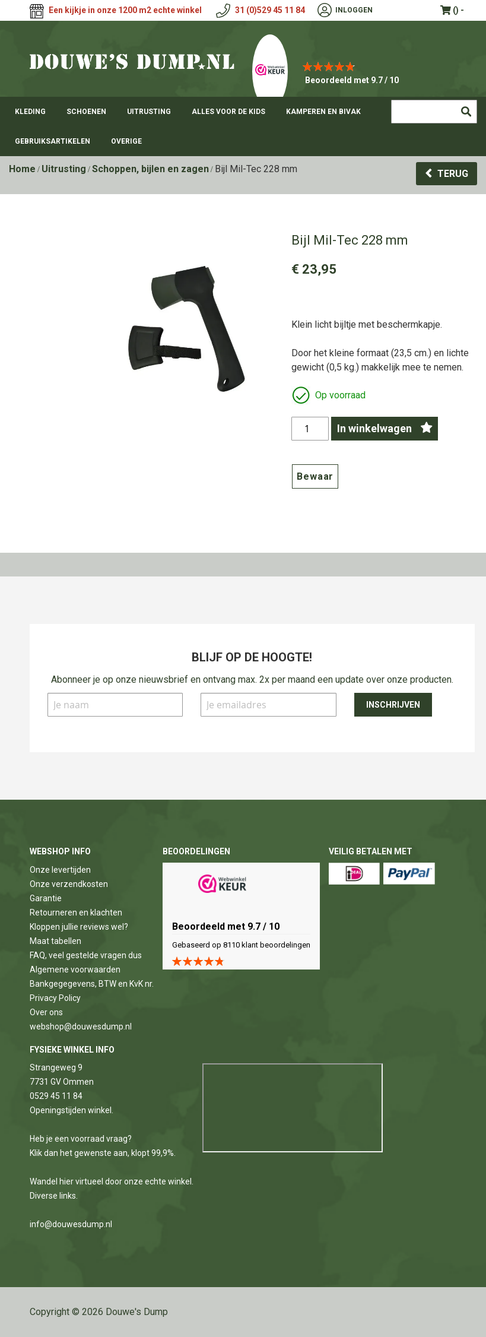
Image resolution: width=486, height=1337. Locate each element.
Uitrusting (64, 169)
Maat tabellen (55, 941)
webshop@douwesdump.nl (81, 1026)
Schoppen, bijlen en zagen (150, 169)
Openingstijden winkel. (71, 1110)
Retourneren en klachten (76, 912)
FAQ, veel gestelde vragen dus (86, 955)
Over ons (46, 1012)
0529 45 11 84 (56, 1096)
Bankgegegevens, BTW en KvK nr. (92, 984)
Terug (452, 173)
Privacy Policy (55, 998)
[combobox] (434, 111)
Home (22, 169)
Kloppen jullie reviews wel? (79, 927)
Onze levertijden (60, 870)
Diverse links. (54, 1195)
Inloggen (354, 10)
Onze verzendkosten (69, 884)
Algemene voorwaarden (75, 969)
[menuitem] (30, 111)
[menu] (243, 126)
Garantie (46, 898)
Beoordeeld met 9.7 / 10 (352, 80)
